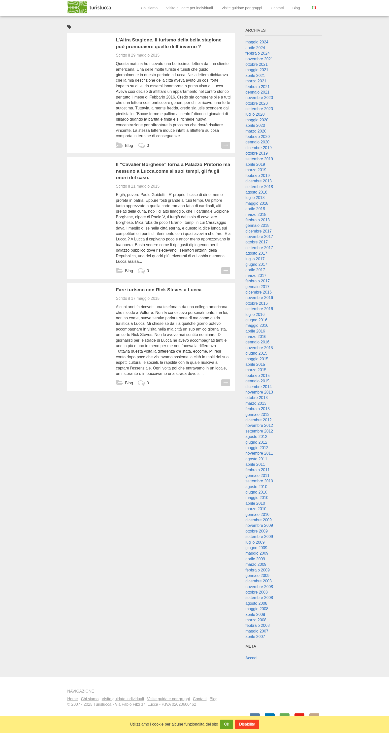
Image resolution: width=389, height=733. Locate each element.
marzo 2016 (255, 336)
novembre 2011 (259, 453)
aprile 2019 (255, 164)
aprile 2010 (255, 503)
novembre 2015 (259, 348)
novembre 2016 (259, 298)
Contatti (277, 8)
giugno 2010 (256, 492)
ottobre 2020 (256, 103)
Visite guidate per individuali (189, 8)
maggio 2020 (256, 120)
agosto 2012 (256, 436)
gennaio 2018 (257, 225)
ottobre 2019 (256, 153)
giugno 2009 (256, 548)
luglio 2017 (254, 259)
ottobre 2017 (256, 242)
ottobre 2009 (256, 531)
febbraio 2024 (257, 53)
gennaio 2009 (257, 575)
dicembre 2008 (258, 581)
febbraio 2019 (257, 175)
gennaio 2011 (257, 475)
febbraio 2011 (257, 470)
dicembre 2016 (258, 292)
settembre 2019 (259, 159)
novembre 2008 (259, 587)
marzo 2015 (255, 370)
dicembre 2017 (258, 231)
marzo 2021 (255, 81)
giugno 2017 (256, 264)
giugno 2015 (256, 353)
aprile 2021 (255, 75)
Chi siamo (149, 8)
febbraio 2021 (257, 87)
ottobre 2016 (256, 303)
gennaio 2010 (257, 514)
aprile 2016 (255, 331)
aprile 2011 (255, 464)
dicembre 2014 (258, 387)
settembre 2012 (259, 431)
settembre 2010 (259, 481)
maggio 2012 (256, 448)
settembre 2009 (259, 536)
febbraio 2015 (257, 375)
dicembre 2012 (258, 420)
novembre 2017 (259, 236)
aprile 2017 (255, 270)
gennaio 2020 (257, 142)
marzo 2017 (255, 275)
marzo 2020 (255, 131)
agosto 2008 (256, 603)
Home (72, 699)
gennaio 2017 (257, 287)
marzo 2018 (255, 214)
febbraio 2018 (257, 220)
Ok (226, 724)
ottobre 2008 (256, 592)
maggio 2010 (256, 498)
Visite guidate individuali (123, 699)
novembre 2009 (259, 525)
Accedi (251, 658)
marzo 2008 (255, 620)
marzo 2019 (255, 170)
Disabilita (247, 724)
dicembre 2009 (258, 520)
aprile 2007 (255, 636)
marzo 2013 (255, 403)
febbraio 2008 (257, 625)
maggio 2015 (256, 359)
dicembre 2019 (258, 148)
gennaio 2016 (257, 342)
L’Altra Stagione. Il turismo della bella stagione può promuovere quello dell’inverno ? (168, 43)
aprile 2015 (255, 364)
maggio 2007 (256, 631)
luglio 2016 (254, 314)
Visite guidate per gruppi (242, 8)
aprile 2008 (255, 614)
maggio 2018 (256, 203)
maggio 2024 (256, 42)
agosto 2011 (256, 459)
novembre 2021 (259, 59)
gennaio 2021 (257, 92)
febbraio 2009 (257, 570)
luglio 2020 (254, 114)
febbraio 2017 (257, 281)
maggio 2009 (256, 553)
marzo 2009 (255, 564)
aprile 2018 (255, 209)
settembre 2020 (259, 109)
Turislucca (89, 7)
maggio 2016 (256, 325)
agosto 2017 (256, 253)
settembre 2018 (259, 187)
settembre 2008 (259, 598)
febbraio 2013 (257, 409)
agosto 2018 (256, 192)
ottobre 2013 (256, 398)
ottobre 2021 (256, 64)
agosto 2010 (256, 487)
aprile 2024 (255, 48)
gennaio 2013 (257, 414)
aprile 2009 (255, 559)
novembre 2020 (259, 98)
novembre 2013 (259, 392)
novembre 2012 (259, 425)
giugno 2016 (256, 320)
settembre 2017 (259, 248)
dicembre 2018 (258, 181)
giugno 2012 (256, 442)
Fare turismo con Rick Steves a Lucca (159, 289)
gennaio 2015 (257, 381)
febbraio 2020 (257, 136)
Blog (296, 8)
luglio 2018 (254, 198)
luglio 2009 (254, 542)
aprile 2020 (255, 125)
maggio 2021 (256, 70)
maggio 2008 (256, 609)
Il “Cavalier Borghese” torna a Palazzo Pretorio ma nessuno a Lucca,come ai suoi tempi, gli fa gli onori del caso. (173, 171)
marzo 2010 (255, 509)
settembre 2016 (259, 309)
